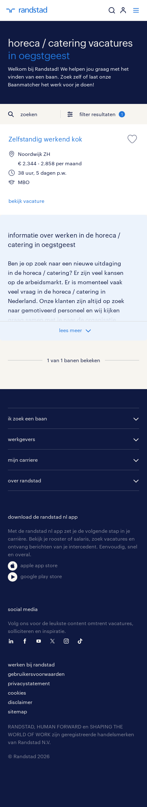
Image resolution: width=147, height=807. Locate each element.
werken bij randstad (31, 664)
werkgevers (21, 439)
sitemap (17, 711)
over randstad (24, 480)
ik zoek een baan (27, 418)
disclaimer (20, 702)
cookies (17, 693)
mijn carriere (23, 460)
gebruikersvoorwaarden (36, 674)
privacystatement (29, 683)
